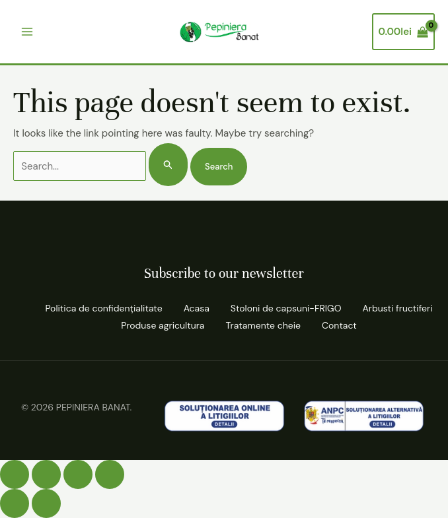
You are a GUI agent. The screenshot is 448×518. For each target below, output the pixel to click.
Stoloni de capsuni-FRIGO (286, 308)
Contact (339, 325)
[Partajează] (78, 474)
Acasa (196, 308)
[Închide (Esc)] (109, 474)
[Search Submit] (168, 164)
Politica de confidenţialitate (103, 308)
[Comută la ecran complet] (46, 474)
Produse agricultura (162, 325)
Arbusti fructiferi (397, 308)
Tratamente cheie (263, 325)
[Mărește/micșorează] (14, 474)
